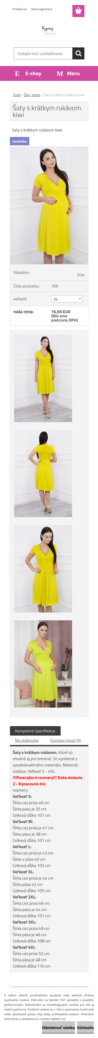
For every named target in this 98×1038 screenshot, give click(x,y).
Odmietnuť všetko (58, 1027)
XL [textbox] (56, 299)
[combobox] (67, 298)
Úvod (17, 94)
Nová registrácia (42, 9)
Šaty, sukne (32, 94)
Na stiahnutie (27, 740)
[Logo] (49, 31)
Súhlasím (85, 1027)
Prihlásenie (20, 9)
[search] (78, 53)
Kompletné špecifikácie (35, 731)
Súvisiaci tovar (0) (65, 740)
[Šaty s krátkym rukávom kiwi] (49, 149)
